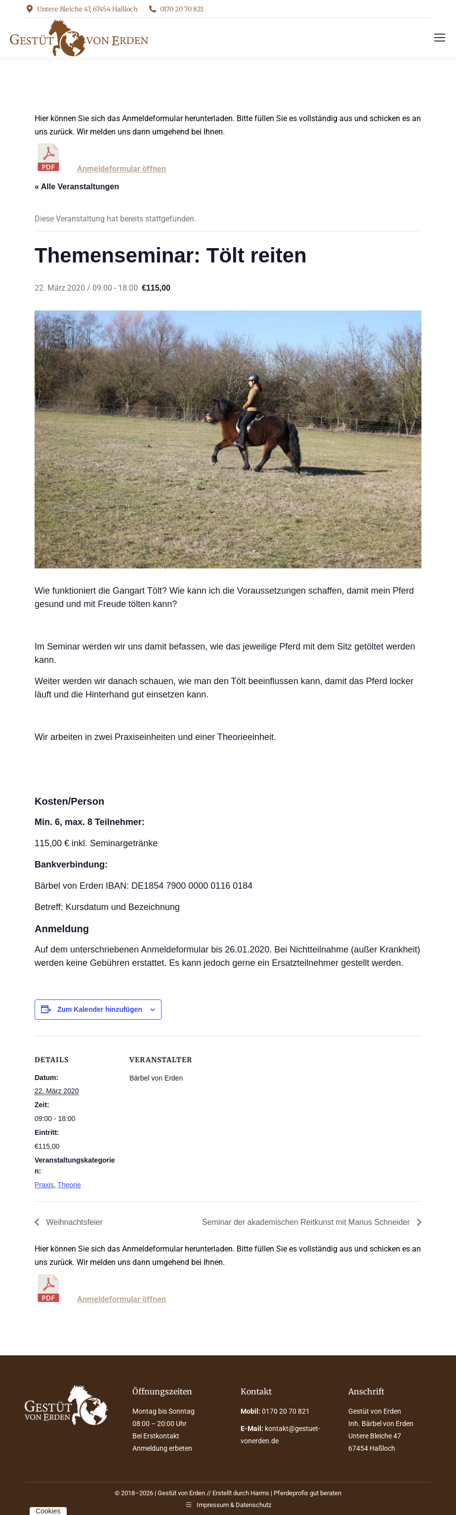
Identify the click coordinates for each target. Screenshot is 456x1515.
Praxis (44, 1185)
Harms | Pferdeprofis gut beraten (295, 1493)
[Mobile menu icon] (439, 37)
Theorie (69, 1185)
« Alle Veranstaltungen (77, 186)
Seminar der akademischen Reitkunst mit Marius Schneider (307, 1222)
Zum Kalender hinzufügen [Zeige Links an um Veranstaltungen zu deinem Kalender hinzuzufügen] (99, 1009)
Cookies (48, 1511)
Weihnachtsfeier (73, 1222)
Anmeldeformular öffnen (121, 168)
